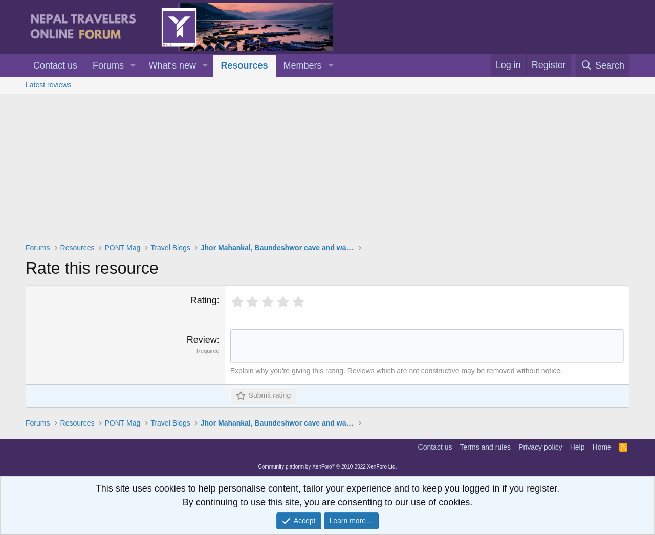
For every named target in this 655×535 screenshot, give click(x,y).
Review (202, 340)
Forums (108, 65)
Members (302, 65)
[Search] (602, 65)
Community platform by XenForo (327, 468)
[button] (133, 66)
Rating (203, 300)
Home (602, 448)
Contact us (55, 65)
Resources (244, 65)
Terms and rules (485, 448)
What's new (172, 65)
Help (577, 448)
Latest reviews (48, 85)
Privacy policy (540, 448)
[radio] (237, 301)
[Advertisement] (327, 170)
